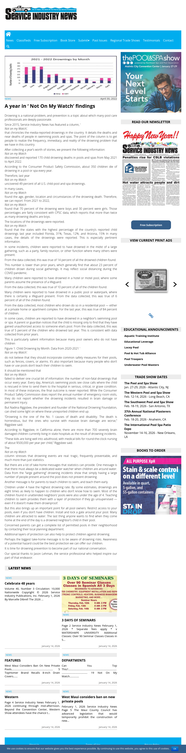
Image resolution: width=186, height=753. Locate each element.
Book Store (67, 40)
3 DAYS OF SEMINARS (79, 620)
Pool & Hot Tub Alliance (140, 353)
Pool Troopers (133, 359)
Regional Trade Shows (125, 40)
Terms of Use (93, 744)
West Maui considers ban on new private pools (88, 699)
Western (11, 697)
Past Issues (99, 40)
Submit (83, 40)
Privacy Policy (152, 744)
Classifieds (24, 40)
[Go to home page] (8, 34)
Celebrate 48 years (20, 583)
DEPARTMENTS (73, 660)
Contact (168, 40)
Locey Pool (131, 347)
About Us (34, 744)
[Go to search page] (8, 46)
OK (174, 749)
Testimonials (151, 40)
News (10, 40)
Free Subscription (45, 40)
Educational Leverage (138, 341)
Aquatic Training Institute (141, 336)
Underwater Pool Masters (141, 365)
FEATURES (13, 660)
